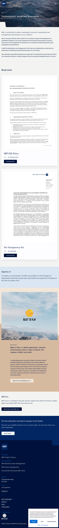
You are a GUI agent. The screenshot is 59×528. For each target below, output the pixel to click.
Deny (42, 521)
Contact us (4, 491)
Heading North (23, 523)
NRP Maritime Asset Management (13, 464)
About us (4, 501)
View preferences (51, 521)
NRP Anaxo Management (10, 467)
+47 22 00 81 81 (5, 487)
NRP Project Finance (8, 457)
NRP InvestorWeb (6, 499)
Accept (33, 521)
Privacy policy (5, 507)
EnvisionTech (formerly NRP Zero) (13, 471)
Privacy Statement (44, 525)
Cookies (39, 525)
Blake (8, 523)
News (3, 504)
